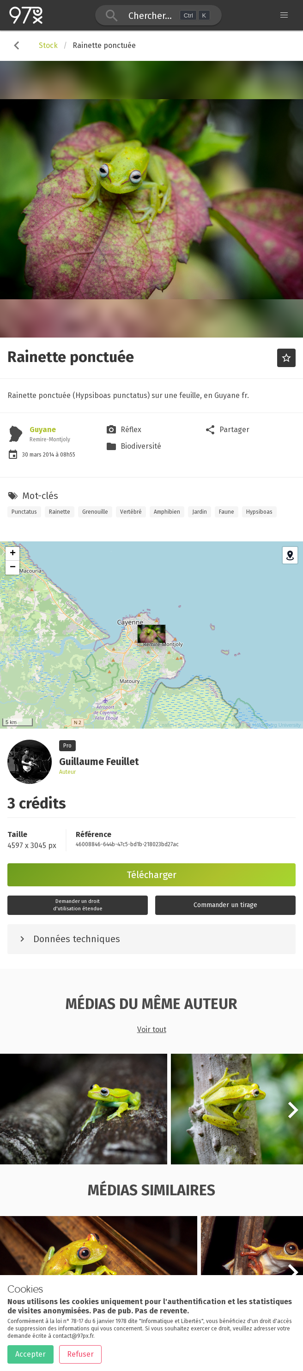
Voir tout (151, 1029)
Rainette (59, 512)
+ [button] (13, 554)
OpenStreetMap (201, 725)
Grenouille (95, 512)
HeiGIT (237, 725)
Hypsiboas (259, 512)
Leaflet (166, 725)
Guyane (43, 429)
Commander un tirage (225, 905)
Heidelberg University (276, 725)
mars (36, 454)
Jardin (199, 512)
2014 (49, 454)
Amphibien (167, 512)
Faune (226, 512)
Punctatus (24, 512)
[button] (292, 1115)
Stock (48, 45)
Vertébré (131, 512)
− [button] (13, 568)
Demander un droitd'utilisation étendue (78, 905)
